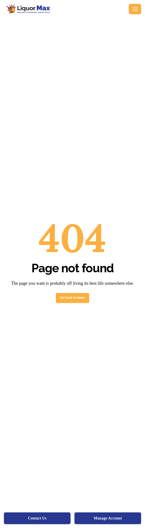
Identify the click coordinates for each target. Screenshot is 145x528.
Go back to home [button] (72, 297)
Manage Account (108, 518)
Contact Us (37, 518)
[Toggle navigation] (135, 9)
